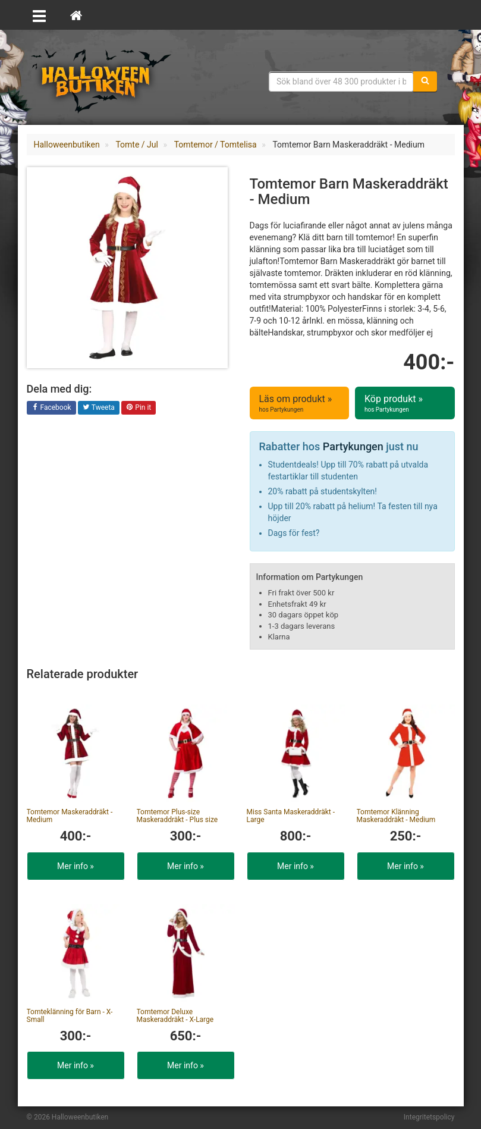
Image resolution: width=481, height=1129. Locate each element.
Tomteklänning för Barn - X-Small (70, 1016)
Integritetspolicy (429, 1117)
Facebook (51, 408)
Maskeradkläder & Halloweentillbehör (101, 80)
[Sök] (425, 81)
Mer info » (75, 866)
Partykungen (353, 446)
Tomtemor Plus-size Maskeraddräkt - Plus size (177, 816)
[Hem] (76, 15)
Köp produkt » (404, 403)
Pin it (138, 408)
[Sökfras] (341, 81)
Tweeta (99, 408)
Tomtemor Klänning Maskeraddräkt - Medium (396, 816)
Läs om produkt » (299, 403)
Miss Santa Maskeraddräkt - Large (291, 816)
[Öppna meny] (39, 15)
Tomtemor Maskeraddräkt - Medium (70, 816)
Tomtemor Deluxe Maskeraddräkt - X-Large (175, 1016)
